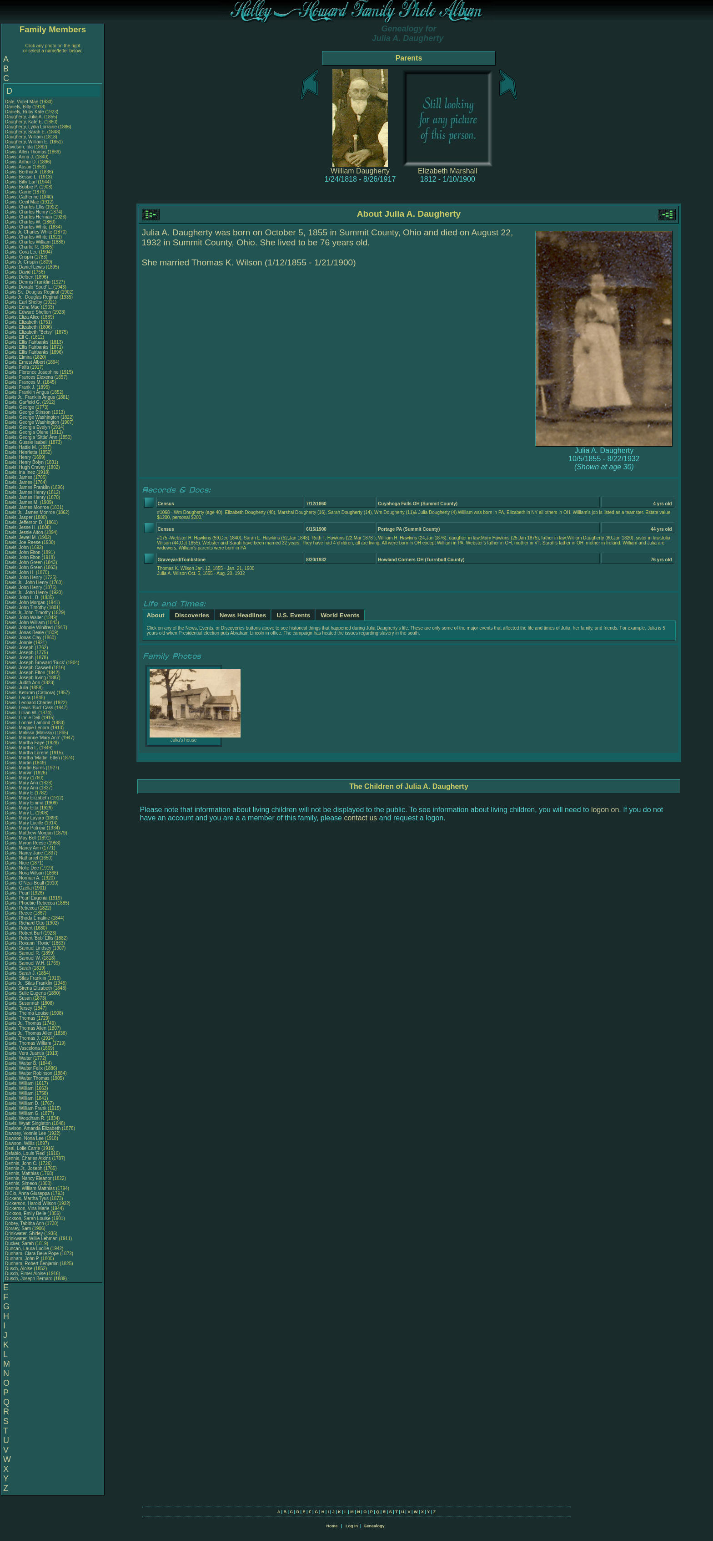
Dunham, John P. (22, 1258)
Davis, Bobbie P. (21, 186)
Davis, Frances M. (23, 382)
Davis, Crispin (19, 256)
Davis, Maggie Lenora (27, 727)
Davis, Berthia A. (22, 171)
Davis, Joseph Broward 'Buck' (35, 662)
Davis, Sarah (18, 968)
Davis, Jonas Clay (23, 637)
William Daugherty (360, 171)
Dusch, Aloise (19, 1268)
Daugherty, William (24, 136)
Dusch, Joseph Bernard (29, 1278)
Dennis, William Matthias (30, 1188)
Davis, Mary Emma (24, 802)
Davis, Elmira (19, 357)
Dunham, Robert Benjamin (32, 1263)
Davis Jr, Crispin (22, 261)
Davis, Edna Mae (22, 307)
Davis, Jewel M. (21, 537)
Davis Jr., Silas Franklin (28, 983)
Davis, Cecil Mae (22, 201)
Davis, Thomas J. (22, 1038)
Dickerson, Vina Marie (27, 1208)
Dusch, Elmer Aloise (25, 1273)
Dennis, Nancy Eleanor (28, 1178)
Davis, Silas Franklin (25, 978)
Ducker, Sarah (20, 1243)
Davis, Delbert (20, 277)
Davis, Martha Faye (25, 742)
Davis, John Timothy (25, 607)
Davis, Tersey (19, 1008)
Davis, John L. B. (22, 597)
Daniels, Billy (18, 106)
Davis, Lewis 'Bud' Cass (29, 707)
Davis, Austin (19, 166)
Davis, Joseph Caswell (28, 667)
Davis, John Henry (23, 577)
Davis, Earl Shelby (23, 302)
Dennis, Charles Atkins (28, 1158)
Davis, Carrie (19, 191)
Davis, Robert (19, 928)
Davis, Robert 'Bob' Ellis (29, 938)
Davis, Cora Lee (21, 251)
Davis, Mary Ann (21, 782)
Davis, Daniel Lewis (25, 267)
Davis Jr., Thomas (24, 1023)
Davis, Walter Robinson (28, 1073)
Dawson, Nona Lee (24, 1138)
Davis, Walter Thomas (27, 1078)
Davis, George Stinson (27, 412)
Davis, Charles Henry (26, 211)
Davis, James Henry (25, 492)
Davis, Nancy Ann (23, 847)
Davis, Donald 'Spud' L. (28, 287)
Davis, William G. (22, 1113)
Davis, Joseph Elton (25, 672)
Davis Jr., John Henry (26, 582)
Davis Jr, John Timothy (28, 612)
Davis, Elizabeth (22, 322)
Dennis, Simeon (21, 1183)
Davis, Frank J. (20, 387)
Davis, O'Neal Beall (24, 882)
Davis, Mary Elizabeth (27, 797)
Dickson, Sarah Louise (27, 1218)
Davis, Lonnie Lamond (27, 722)
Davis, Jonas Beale (24, 632)
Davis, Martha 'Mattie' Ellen (32, 757)
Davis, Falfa (17, 367)
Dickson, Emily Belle (25, 1213)
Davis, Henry (18, 457)
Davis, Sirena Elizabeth (28, 988)
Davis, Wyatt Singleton (28, 1123)
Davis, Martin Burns (25, 767)
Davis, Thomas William (28, 1043)
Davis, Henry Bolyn (24, 462)
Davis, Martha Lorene (27, 752)
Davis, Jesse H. (20, 527)
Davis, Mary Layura (24, 817)
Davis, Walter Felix (24, 1068)
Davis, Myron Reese (25, 842)
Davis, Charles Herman (28, 216)
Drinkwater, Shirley (24, 1233)
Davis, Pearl (18, 892)
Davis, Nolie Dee (22, 867)
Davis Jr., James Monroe (30, 512)
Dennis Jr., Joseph (24, 1168)
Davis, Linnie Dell (22, 717)
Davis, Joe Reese (22, 542)
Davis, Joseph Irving (25, 677)
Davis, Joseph (20, 647)
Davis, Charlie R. (22, 246)
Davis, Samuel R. (22, 953)
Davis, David (18, 272)
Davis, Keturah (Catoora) (30, 692)
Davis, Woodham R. (25, 1118)
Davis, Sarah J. (20, 973)
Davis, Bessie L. (21, 176)
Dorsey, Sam (18, 1228)
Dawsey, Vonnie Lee (25, 1133)
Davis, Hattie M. (21, 447)
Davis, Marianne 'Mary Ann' (33, 737)
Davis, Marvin (19, 772)
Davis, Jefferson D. (24, 522)
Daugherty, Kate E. (24, 121)
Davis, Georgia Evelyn (27, 427)
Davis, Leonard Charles (29, 702)
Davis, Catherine (22, 196)
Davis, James (19, 477)
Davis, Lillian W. (21, 712)
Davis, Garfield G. (23, 402)
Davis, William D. (22, 1103)
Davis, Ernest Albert (25, 362)
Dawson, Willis (20, 1143)
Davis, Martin (19, 762)
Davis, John (17, 547)
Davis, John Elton (22, 552)
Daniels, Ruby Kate (24, 111)
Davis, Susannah (22, 1003)
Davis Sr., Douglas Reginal (32, 292)
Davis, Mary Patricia (25, 827)
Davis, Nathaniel (22, 857)
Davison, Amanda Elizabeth (32, 1128)
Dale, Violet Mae (21, 101)
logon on (605, 810)
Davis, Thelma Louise (27, 1013)
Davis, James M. (22, 502)
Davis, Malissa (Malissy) (29, 732)
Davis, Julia (17, 687)
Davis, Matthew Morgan (29, 832)
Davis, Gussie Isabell (26, 442)
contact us (360, 818)
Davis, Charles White (26, 226)
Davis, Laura (18, 697)
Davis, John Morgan (25, 602)
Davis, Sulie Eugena (25, 993)
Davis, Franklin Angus (27, 392)
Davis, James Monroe (27, 507)
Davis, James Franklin (27, 487)
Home (331, 1526)
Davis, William (20, 1083)
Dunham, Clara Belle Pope (32, 1253)
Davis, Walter (19, 1058)
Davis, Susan (19, 998)
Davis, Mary (17, 777)
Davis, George (20, 407)
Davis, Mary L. (19, 812)
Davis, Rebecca (21, 907)
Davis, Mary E (19, 792)
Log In (352, 1526)
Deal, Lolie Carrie (22, 1148)
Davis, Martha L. (21, 747)
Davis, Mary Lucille (24, 822)
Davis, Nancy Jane (24, 852)
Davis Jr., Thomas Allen (28, 1033)
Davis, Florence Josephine (32, 372)
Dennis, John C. (21, 1163)
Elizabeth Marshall (447, 171)
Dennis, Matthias (22, 1173)
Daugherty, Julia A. (24, 116)
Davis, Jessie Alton (24, 532)
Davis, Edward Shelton (28, 312)
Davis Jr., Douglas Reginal (31, 297)
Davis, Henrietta (22, 452)
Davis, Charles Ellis (24, 206)
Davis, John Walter (24, 617)
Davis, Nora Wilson (24, 872)
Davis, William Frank (25, 1108)
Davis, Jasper (19, 517)
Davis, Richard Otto (25, 923)
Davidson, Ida (19, 146)
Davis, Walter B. (21, 1063)
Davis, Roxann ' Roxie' (28, 943)
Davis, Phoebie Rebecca (30, 902)
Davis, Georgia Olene (27, 432)
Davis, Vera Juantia (24, 1053)
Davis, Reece (19, 912)
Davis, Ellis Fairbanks (27, 342)
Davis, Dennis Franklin (27, 282)
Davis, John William (25, 622)
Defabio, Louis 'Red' (26, 1153)
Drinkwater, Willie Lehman (31, 1238)
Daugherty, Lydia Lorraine (31, 126)
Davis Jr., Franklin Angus (30, 397)
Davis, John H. (20, 572)
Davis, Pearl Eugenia (26, 897)
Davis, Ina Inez (20, 472)
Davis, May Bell (21, 837)
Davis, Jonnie (19, 642)
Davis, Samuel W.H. (25, 963)
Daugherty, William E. (26, 141)
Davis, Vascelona (23, 1048)
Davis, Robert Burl (23, 933)
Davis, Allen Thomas (25, 151)
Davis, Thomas (20, 1018)
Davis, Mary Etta (21, 807)
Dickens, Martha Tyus (27, 1198)
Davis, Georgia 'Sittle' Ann (31, 437)
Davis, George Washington (32, 417)
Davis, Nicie (17, 862)
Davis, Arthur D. (21, 161)
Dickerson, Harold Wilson (30, 1203)
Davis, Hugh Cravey (25, 467)
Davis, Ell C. (17, 337)
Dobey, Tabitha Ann (25, 1223)
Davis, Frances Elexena (29, 377)
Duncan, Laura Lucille (27, 1248)
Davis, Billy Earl (20, 181)
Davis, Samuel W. (23, 958)
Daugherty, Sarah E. (25, 131)
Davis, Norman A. (22, 877)
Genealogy (374, 1526)
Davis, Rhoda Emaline (27, 918)
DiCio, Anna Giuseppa (27, 1193)
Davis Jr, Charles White (28, 231)
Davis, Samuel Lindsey (28, 948)
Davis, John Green (24, 562)
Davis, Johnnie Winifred (29, 627)
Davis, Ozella (19, 887)
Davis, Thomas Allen (25, 1028)
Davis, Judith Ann (22, 682)
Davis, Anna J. (19, 156)
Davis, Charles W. (23, 221)
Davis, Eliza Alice (22, 317)
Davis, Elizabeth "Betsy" (29, 332)
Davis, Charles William (27, 241)
